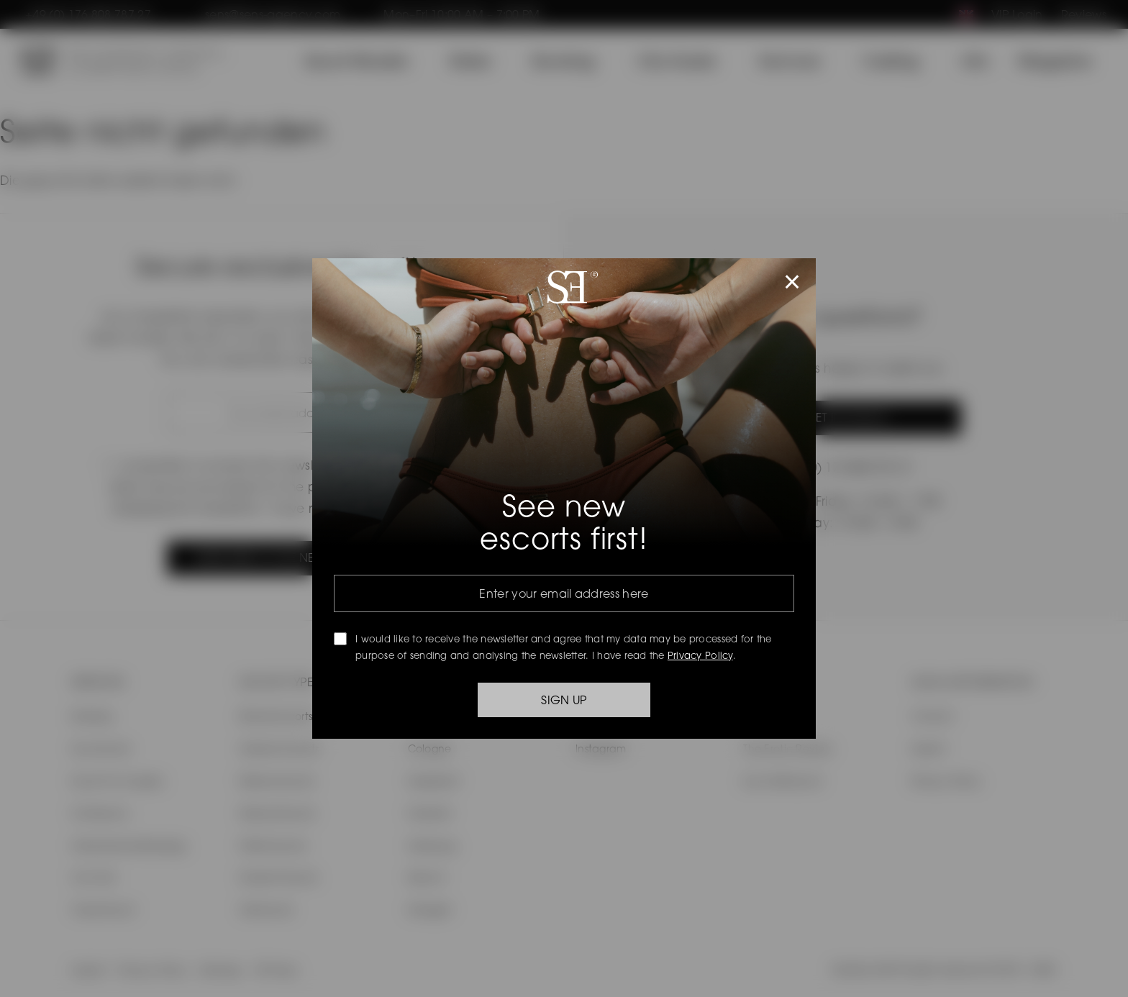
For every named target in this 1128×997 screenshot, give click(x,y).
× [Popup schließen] (792, 282)
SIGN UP (563, 700)
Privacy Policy (700, 655)
